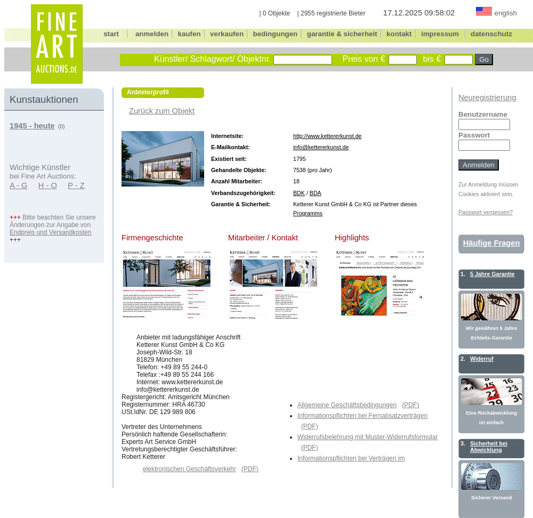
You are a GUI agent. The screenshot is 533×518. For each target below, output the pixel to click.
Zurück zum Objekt (162, 111)
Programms (307, 213)
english (506, 13)
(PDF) (410, 405)
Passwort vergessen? (485, 212)
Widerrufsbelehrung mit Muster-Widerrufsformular (367, 437)
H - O (47, 185)
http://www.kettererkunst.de (327, 136)
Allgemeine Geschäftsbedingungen (347, 405)
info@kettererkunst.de (321, 147)
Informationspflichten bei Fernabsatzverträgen (362, 415)
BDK (299, 193)
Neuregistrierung (487, 97)
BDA (315, 193)
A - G (18, 185)
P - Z (76, 185)
